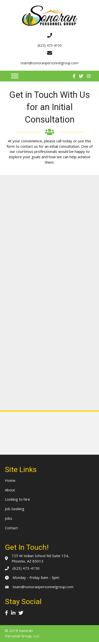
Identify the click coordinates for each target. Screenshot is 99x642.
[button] (14, 76)
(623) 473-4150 (26, 568)
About (10, 489)
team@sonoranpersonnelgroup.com (43, 586)
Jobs (8, 518)
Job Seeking (14, 508)
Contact (11, 527)
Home (10, 480)
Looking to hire (17, 499)
